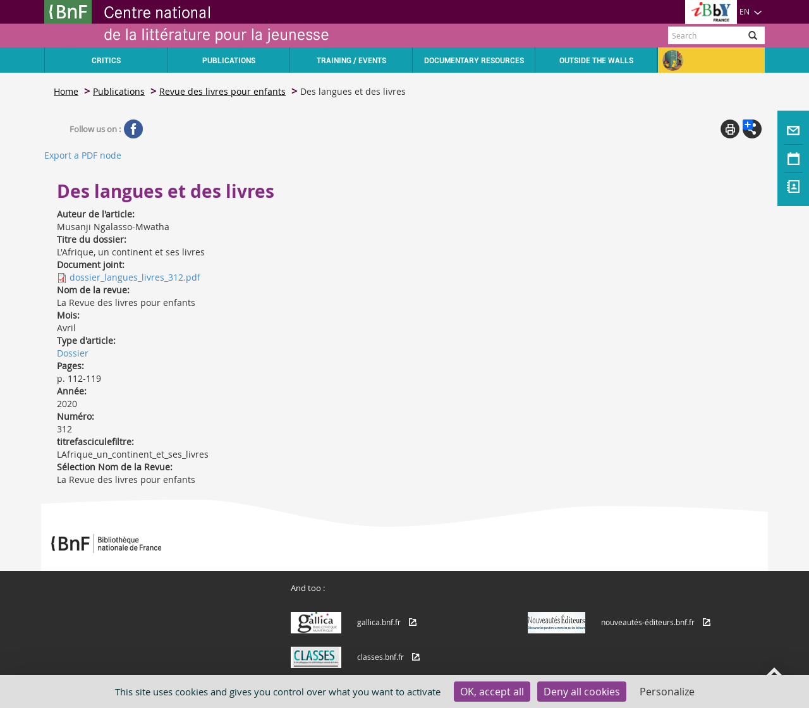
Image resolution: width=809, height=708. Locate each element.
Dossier (72, 353)
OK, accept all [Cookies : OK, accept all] (492, 692)
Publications (119, 91)
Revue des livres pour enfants (222, 91)
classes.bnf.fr (380, 657)
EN (750, 11)
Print (730, 128)
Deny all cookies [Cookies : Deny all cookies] (582, 692)
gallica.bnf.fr (379, 622)
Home (66, 91)
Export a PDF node (82, 155)
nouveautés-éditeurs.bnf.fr (648, 622)
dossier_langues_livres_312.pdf (135, 277)
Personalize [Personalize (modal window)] (667, 692)
